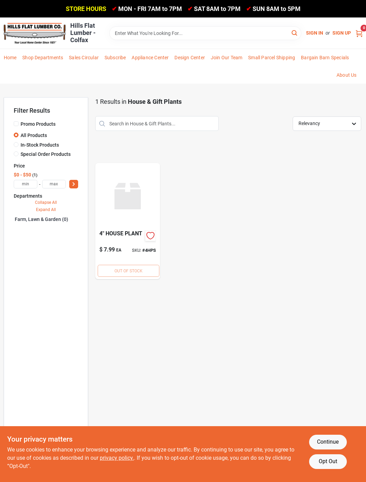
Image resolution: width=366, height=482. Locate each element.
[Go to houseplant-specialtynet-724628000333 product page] (127, 221)
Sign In (314, 33)
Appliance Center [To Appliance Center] (150, 57)
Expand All (46, 209)
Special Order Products (46, 154)
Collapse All (46, 202)
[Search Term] (205, 33)
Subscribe (115, 57)
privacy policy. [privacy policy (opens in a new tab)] (117, 458)
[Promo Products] (16, 123)
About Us (347, 75)
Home (10, 57)
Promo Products (38, 124)
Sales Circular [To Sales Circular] (84, 57)
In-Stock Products (40, 145)
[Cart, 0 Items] (359, 33)
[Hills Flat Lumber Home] (34, 33)
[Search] (295, 32)
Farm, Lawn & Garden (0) (41, 219)
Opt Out (328, 461)
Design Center (189, 57)
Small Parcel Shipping (271, 57)
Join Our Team (227, 57)
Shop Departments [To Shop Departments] (42, 57)
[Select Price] (73, 184)
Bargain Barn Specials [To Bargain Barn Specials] (325, 57)
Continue (328, 441)
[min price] (25, 184)
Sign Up (341, 33)
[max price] (54, 184)
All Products (34, 135)
